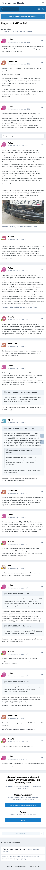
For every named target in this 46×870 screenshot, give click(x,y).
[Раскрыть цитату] (5, 392)
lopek (10, 420)
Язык (9, 867)
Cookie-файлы (34, 867)
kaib (9, 566)
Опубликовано (19, 42)
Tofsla (8, 29)
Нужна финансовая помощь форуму (23, 16)
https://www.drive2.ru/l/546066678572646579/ (18, 729)
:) (15, 472)
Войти (23, 820)
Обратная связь (20, 867)
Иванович (12, 61)
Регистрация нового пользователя (23, 805)
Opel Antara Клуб (13, 3)
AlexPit (11, 237)
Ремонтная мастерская (23, 31)
